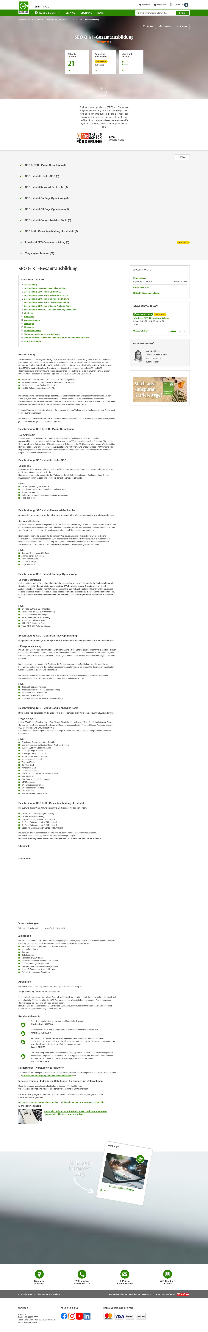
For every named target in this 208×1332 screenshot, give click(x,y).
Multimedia (29, 316)
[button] (104, 165)
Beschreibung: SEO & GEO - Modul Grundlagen (45, 288)
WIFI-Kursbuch (24, 20)
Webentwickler (139, 278)
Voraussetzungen (32, 320)
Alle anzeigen (140, 331)
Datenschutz (148, 1294)
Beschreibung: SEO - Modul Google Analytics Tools (47, 306)
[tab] (104, 242)
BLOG (100, 13)
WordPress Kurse (141, 287)
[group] (104, 41)
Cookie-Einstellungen (117, 1294)
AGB (158, 1294)
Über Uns (86, 13)
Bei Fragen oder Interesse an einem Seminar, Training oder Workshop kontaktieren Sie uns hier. (61, 1102)
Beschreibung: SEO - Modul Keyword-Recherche (46, 295)
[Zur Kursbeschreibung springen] (131, 62)
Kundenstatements (32, 331)
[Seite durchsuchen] (162, 13)
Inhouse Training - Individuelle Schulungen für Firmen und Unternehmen (57, 338)
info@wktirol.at (30, 1322)
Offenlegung (134, 1294)
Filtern (182, 157)
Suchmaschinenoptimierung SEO (59, 20)
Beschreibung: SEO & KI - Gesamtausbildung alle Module (50, 309)
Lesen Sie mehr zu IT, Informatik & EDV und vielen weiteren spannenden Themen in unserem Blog (75, 1113)
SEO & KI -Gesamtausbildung (146, 293)
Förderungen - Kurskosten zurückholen (42, 334)
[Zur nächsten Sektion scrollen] (104, 93)
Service (70, 13)
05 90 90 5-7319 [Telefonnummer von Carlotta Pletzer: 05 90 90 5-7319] (160, 355)
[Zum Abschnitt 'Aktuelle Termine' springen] (77, 62)
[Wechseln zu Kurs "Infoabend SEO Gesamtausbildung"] (173, 331)
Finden (182, 13)
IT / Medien (39, 20)
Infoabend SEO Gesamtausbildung (151, 318)
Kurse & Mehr (46, 12)
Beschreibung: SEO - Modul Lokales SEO (42, 292)
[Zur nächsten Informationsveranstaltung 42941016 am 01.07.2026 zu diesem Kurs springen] (104, 62)
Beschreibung (30, 285)
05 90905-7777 (31, 1317)
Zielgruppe (29, 324)
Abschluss (29, 327)
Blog (104, 1190)
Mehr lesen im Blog (32, 341)
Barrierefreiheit (168, 1294)
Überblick (28, 313)
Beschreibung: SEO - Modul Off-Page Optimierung (46, 302)
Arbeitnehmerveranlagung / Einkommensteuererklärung (47, 1075)
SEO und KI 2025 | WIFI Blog (122, 1188)
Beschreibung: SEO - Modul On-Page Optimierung (46, 299)
